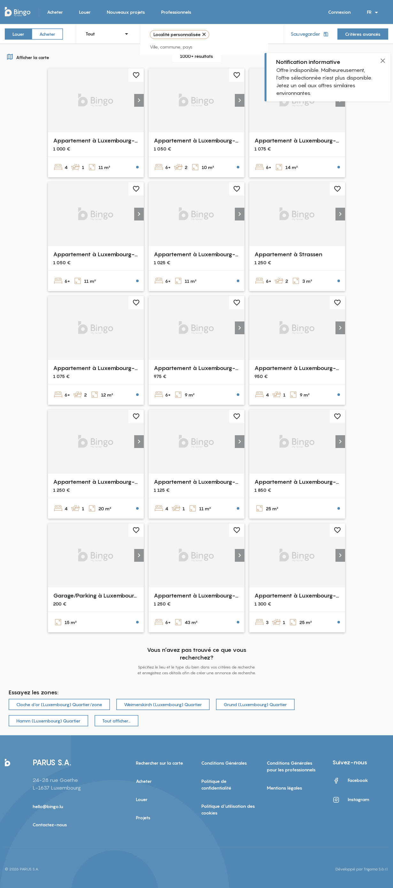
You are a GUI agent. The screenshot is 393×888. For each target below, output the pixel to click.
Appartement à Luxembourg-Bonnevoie (108, 140)
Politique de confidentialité (216, 784)
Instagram (350, 800)
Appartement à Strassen (288, 254)
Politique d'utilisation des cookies (228, 809)
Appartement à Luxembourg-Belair (202, 140)
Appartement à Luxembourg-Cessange (207, 368)
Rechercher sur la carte (159, 763)
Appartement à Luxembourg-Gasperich (209, 254)
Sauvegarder (310, 34)
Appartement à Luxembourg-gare (100, 481)
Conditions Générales (224, 763)
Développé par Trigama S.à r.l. (361, 869)
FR (373, 12)
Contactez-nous (50, 824)
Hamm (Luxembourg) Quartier (48, 720)
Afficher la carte (27, 56)
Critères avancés (363, 34)
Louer (85, 12)
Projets (143, 817)
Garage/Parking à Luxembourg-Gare (103, 595)
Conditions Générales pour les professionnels (291, 766)
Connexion (339, 12)
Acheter (55, 12)
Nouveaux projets (126, 12)
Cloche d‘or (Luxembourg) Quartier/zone (59, 704)
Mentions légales (284, 788)
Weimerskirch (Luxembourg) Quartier (163, 704)
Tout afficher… (116, 720)
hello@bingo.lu (48, 806)
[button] (139, 100)
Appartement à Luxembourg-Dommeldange (214, 595)
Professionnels (176, 12)
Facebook (350, 780)
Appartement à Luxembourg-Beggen (103, 368)
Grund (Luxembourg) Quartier (255, 704)
